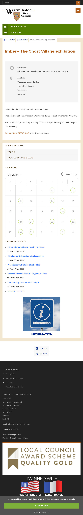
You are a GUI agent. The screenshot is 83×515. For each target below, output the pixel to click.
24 (31, 221)
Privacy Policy (11, 374)
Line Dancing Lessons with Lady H (23, 282)
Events (11, 40)
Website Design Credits (14, 387)
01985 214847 (14, 429)
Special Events (22, 40)
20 (62, 211)
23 (21, 221)
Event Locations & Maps (20, 157)
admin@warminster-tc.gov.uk (19, 424)
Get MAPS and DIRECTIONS (17, 133)
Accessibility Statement (14, 378)
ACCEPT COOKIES (41, 505)
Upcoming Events (14, 27)
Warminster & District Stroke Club (24, 265)
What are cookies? (41, 512)
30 (21, 232)
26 (52, 221)
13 (62, 201)
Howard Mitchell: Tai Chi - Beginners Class (27, 273)
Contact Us (11, 32)
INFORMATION (41, 334)
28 (73, 221)
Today (68, 174)
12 (52, 201)
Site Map (9, 382)
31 (31, 232)
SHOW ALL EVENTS (16, 291)
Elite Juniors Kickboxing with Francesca (26, 247)
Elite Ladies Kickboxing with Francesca (26, 256)
